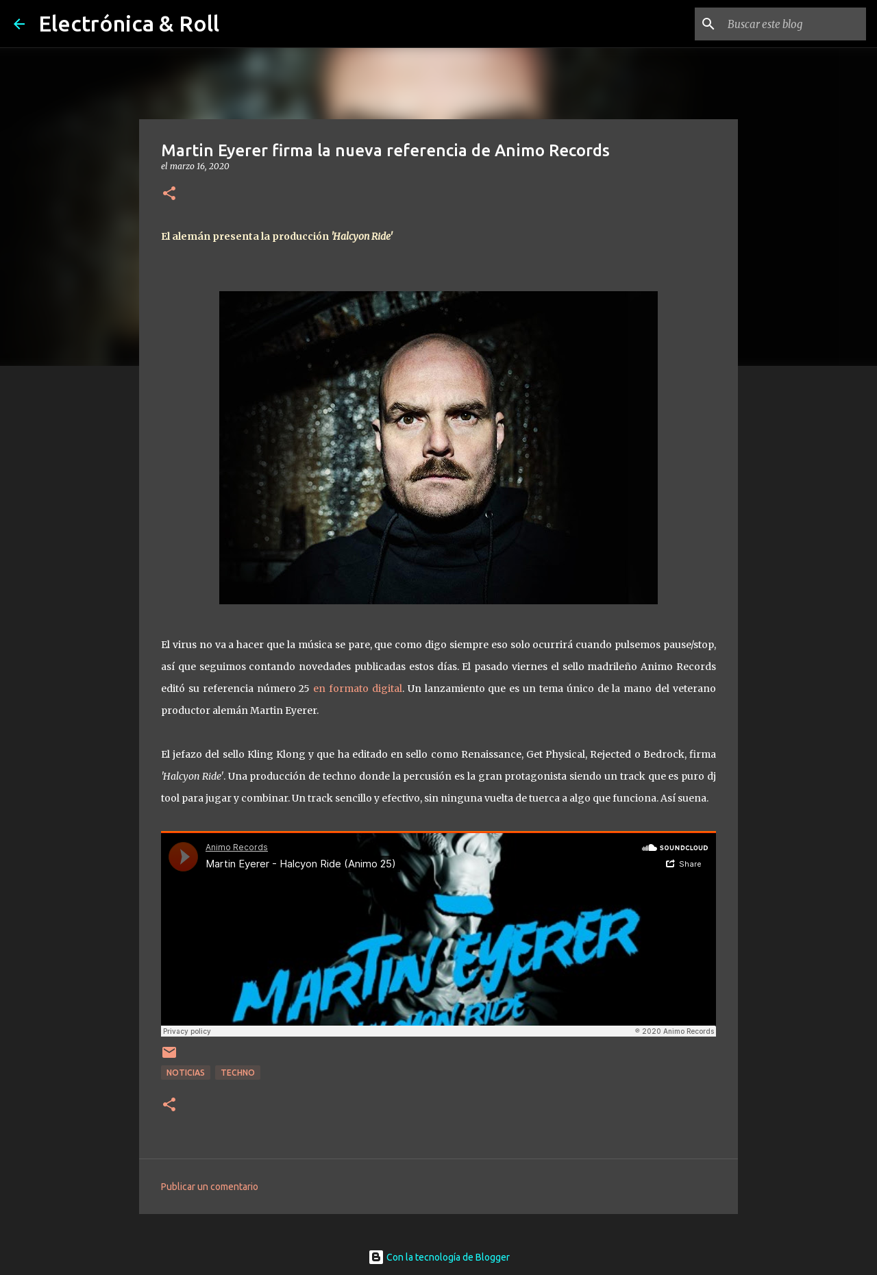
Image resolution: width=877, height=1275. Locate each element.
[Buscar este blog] (794, 24)
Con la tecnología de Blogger (439, 1257)
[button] (169, 194)
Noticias (185, 1072)
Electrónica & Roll (128, 23)
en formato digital (357, 688)
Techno (238, 1072)
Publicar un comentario (209, 1186)
